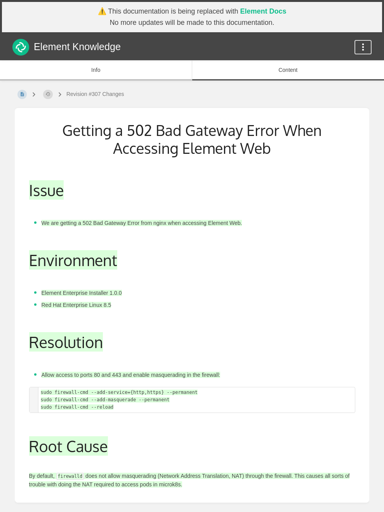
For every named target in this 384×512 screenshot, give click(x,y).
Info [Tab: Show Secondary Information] (95, 70)
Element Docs (263, 11)
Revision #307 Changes (95, 94)
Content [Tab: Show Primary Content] (287, 70)
